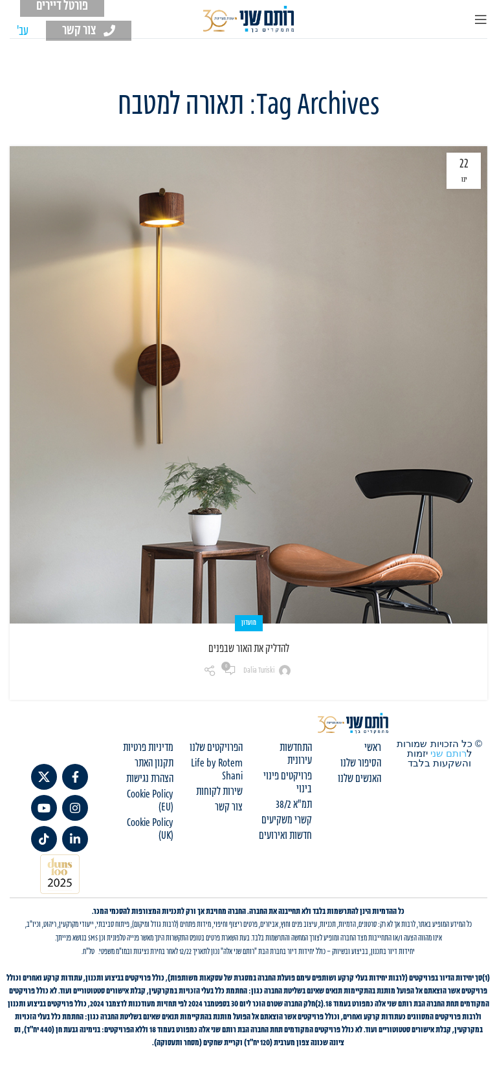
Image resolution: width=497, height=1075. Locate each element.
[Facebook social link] (75, 777)
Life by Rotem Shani (217, 769)
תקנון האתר (154, 763)
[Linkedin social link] (75, 839)
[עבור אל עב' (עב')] (22, 32)
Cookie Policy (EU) (150, 801)
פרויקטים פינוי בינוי (287, 782)
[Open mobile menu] (481, 19)
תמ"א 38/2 (294, 804)
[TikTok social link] (44, 839)
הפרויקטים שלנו (216, 747)
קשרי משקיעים (286, 820)
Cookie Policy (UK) (150, 829)
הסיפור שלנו (360, 763)
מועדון (248, 622)
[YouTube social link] (44, 808)
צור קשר (229, 807)
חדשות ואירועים (285, 835)
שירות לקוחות (219, 791)
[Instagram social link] (75, 808)
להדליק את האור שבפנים (248, 649)
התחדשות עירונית (296, 754)
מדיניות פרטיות (148, 747)
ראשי (372, 747)
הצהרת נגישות (149, 779)
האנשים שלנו (359, 779)
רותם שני (448, 753)
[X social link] (44, 777)
